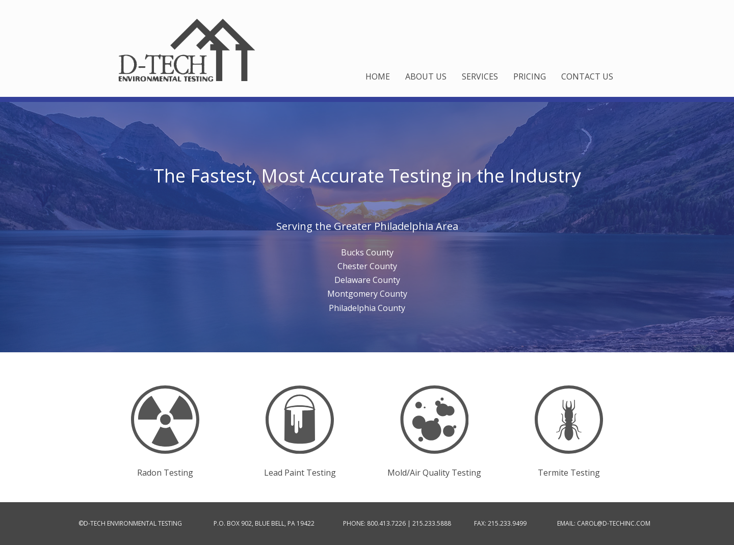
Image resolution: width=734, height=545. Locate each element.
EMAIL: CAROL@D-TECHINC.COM (603, 523)
